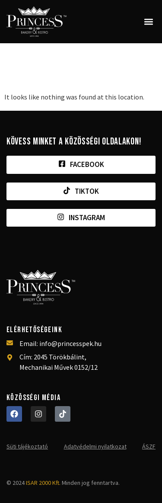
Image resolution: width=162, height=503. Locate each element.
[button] (148, 22)
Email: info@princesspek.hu (60, 343)
